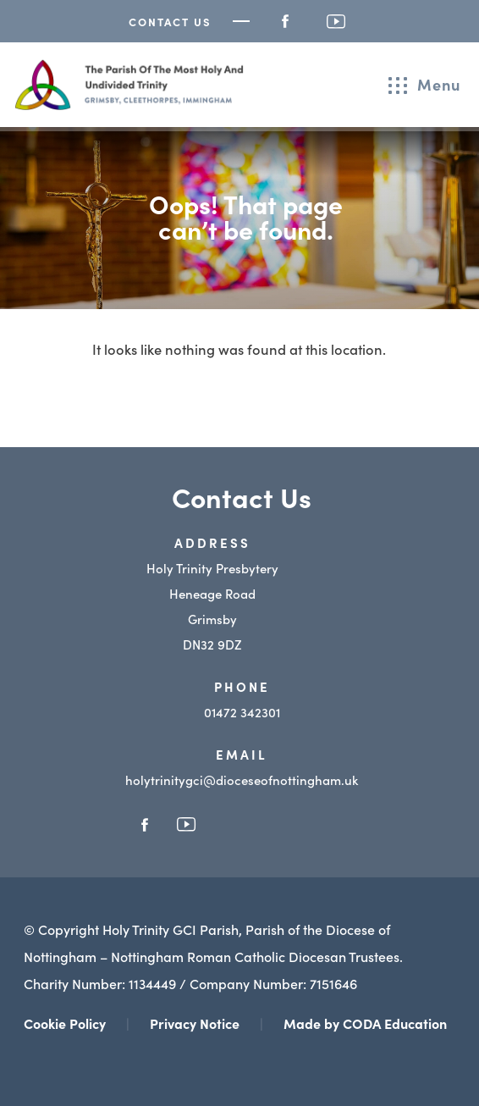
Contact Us (170, 22)
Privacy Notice (195, 1023)
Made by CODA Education (365, 1023)
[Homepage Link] (129, 104)
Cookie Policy (65, 1023)
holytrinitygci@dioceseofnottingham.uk (241, 779)
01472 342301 (242, 712)
